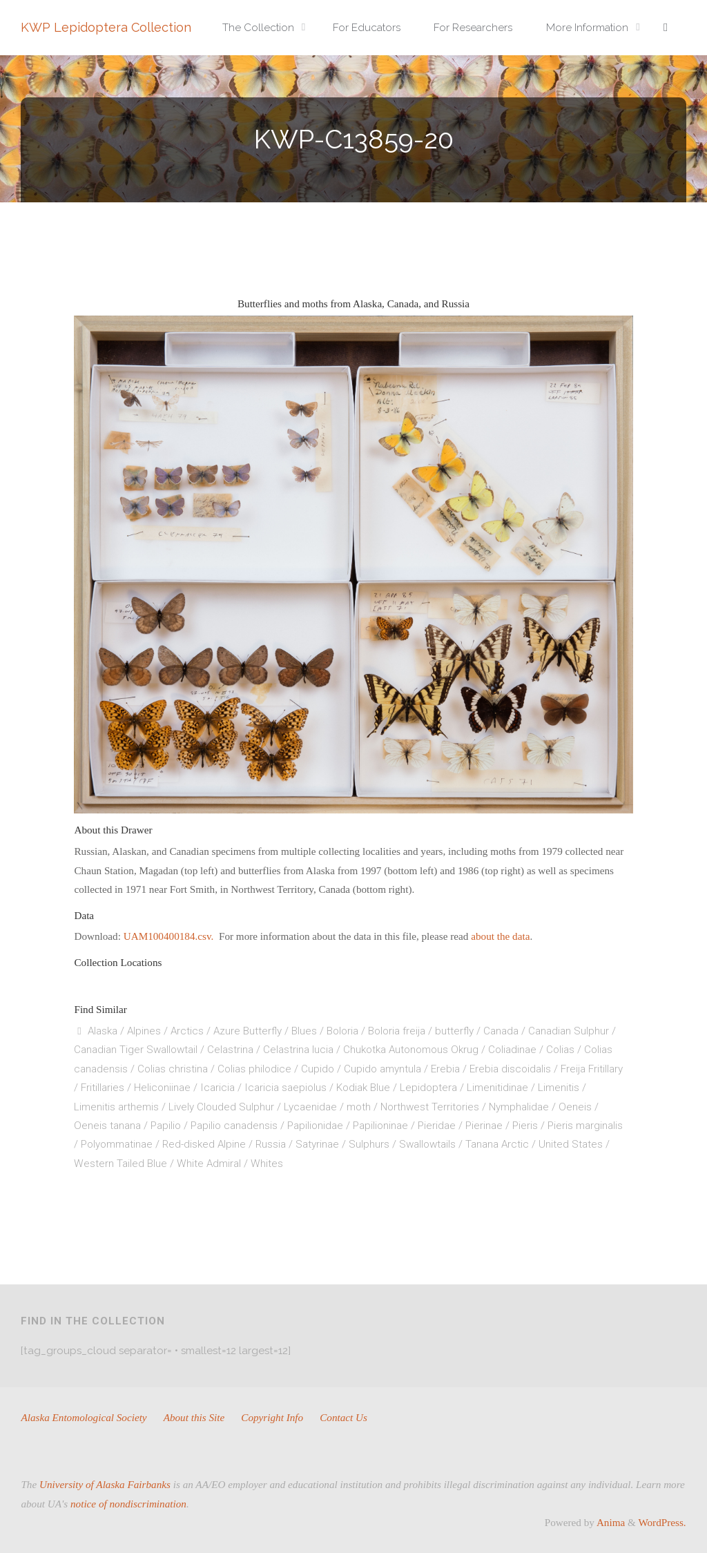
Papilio (166, 1125)
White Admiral (209, 1163)
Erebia (445, 1069)
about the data (500, 936)
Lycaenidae (310, 1107)
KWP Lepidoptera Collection (106, 27)
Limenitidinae (497, 1087)
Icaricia (217, 1087)
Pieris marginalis (585, 1125)
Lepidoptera (428, 1087)
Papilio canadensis (234, 1125)
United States (571, 1144)
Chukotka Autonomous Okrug (410, 1049)
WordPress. (662, 1522)
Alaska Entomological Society (83, 1417)
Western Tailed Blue (120, 1163)
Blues (304, 1031)
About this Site (194, 1417)
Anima (609, 1522)
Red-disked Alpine (204, 1144)
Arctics (187, 1031)
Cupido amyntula (382, 1069)
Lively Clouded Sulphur (221, 1107)
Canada (501, 1031)
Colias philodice (254, 1069)
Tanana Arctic (497, 1144)
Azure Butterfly (247, 1031)
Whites (267, 1163)
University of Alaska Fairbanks (105, 1484)
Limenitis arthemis (116, 1107)
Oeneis (575, 1107)
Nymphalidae (519, 1107)
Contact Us (343, 1417)
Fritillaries (102, 1087)
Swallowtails (427, 1144)
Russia (270, 1144)
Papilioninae (380, 1125)
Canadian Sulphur (568, 1031)
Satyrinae (317, 1144)
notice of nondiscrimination (128, 1503)
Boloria (342, 1031)
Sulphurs (369, 1144)
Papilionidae (315, 1125)
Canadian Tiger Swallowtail (135, 1049)
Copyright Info (272, 1417)
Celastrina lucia (298, 1049)
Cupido (317, 1069)
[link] (666, 27)
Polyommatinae (117, 1144)
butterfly (454, 1031)
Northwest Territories (429, 1107)
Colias (560, 1049)
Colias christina (172, 1069)
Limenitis (558, 1087)
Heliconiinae (162, 1087)
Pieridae (437, 1125)
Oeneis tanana (107, 1125)
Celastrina (230, 1049)
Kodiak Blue (363, 1087)
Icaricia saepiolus (285, 1087)
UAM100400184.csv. (170, 936)
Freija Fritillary (592, 1069)
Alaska (102, 1031)
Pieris (525, 1125)
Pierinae (484, 1125)
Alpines (144, 1031)
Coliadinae (512, 1049)
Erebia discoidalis (510, 1069)
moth (359, 1107)
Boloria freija (396, 1031)
